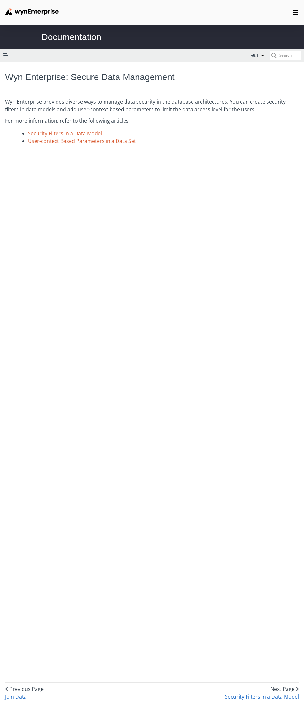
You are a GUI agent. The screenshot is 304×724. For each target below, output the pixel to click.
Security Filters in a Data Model (65, 133)
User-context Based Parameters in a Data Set (82, 141)
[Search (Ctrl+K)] (285, 55)
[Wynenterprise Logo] (32, 11)
